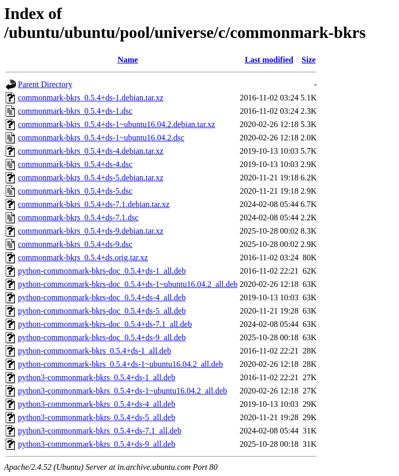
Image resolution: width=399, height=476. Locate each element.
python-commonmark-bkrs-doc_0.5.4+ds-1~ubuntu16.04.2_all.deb (128, 284)
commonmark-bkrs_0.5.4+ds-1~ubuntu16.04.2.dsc (101, 137)
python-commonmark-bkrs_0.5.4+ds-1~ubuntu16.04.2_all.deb (120, 364)
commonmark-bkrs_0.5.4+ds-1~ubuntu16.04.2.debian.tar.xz (116, 124)
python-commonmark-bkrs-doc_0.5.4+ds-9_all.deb (102, 337)
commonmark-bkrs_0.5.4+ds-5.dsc (75, 191)
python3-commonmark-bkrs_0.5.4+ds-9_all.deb (96, 444)
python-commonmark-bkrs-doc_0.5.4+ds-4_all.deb (102, 297)
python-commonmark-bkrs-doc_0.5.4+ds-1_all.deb (102, 270)
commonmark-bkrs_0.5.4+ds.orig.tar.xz (83, 257)
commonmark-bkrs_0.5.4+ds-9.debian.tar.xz (90, 230)
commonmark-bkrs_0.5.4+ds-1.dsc (75, 111)
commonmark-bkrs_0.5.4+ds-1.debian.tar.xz (90, 97)
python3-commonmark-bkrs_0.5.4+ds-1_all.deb (96, 377)
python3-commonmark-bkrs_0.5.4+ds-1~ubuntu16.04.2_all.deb (122, 390)
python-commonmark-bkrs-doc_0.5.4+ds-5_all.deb (102, 310)
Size (309, 59)
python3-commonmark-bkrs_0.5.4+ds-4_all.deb (96, 404)
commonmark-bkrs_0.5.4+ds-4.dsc (75, 164)
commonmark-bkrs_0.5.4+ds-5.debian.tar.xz (90, 177)
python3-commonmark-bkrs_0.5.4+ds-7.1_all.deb (99, 430)
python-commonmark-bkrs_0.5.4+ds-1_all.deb (94, 350)
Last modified (269, 59)
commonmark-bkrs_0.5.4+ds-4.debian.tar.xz (90, 151)
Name (127, 59)
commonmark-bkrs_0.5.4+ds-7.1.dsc (78, 217)
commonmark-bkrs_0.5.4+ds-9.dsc (75, 244)
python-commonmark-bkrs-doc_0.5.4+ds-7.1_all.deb (105, 324)
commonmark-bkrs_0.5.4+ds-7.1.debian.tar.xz (94, 204)
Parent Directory (45, 84)
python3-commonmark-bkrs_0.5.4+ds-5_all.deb (96, 417)
